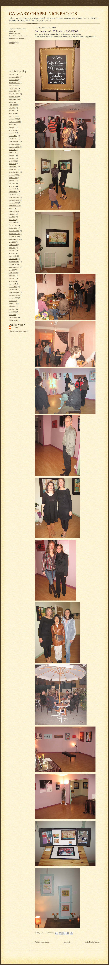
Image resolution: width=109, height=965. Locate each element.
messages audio (15, 33)
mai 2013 (12, 110)
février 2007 (13, 287)
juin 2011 (12, 155)
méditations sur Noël (17, 38)
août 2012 (12, 124)
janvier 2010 (13, 194)
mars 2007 (12, 284)
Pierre (15, 327)
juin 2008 (12, 247)
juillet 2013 (13, 105)
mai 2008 (12, 250)
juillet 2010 (13, 178)
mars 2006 (12, 315)
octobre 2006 (13, 298)
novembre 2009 (14, 200)
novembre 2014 (14, 82)
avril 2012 (12, 130)
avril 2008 (12, 253)
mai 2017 (12, 74)
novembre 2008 (14, 234)
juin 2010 (12, 180)
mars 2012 (12, 133)
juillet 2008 (13, 245)
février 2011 (13, 166)
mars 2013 (12, 116)
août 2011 (12, 150)
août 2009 (12, 208)
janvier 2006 (13, 320)
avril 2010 (12, 186)
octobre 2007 (13, 264)
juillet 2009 (13, 211)
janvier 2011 (13, 169)
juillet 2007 (13, 273)
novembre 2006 (14, 295)
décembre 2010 (14, 172)
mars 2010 (12, 189)
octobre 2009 (13, 203)
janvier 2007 (13, 289)
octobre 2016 (13, 80)
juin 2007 (12, 275)
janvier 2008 (13, 259)
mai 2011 (12, 158)
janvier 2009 (13, 228)
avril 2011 (12, 161)
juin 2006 (12, 306)
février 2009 (13, 225)
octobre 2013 (13, 96)
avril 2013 (12, 113)
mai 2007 (12, 278)
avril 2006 (12, 312)
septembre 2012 (14, 122)
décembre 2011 (14, 141)
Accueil (67, 942)
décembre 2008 (14, 231)
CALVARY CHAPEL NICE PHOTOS (43, 13)
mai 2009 (12, 217)
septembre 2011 (14, 147)
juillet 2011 (13, 152)
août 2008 (12, 242)
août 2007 (12, 270)
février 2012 (13, 136)
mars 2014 (12, 85)
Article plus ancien (92, 942)
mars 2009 (12, 222)
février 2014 (13, 88)
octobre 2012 (13, 119)
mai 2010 (12, 183)
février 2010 (13, 191)
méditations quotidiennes (18, 36)
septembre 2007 (14, 267)
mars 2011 (12, 164)
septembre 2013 (14, 99)
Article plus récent (42, 942)
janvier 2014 (13, 91)
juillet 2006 (13, 303)
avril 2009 (12, 220)
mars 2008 (12, 256)
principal (13, 31)
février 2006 (13, 317)
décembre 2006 (14, 292)
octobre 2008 (13, 236)
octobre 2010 (13, 175)
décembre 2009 (14, 197)
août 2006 (12, 301)
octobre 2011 (13, 144)
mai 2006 (12, 309)
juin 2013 (12, 108)
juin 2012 (12, 127)
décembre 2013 (14, 94)
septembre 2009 (14, 205)
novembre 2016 (14, 77)
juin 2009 (12, 214)
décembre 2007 (14, 261)
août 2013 (12, 102)
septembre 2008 (14, 239)
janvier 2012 (13, 138)
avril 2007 (12, 281)
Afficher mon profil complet (18, 331)
